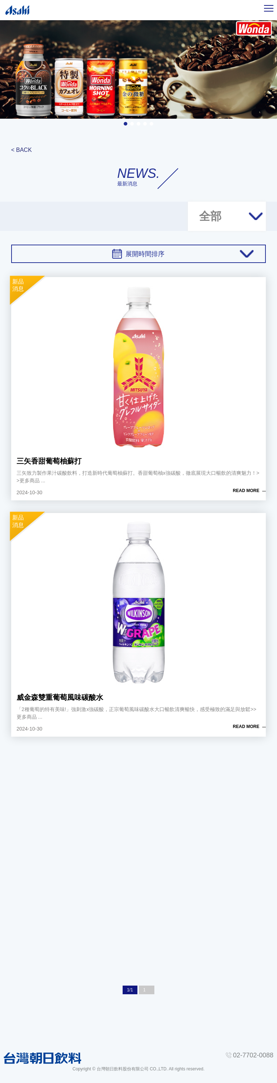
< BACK (21, 150)
